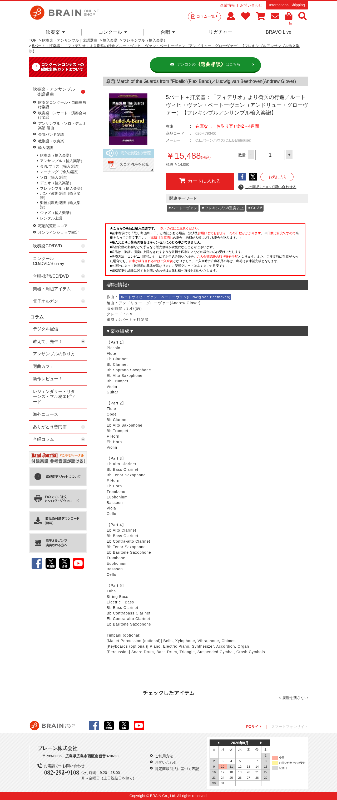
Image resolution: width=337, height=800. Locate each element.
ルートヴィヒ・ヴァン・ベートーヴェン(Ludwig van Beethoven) (175, 297)
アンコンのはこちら (208, 64)
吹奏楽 (55, 32)
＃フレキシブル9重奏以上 (222, 208)
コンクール (112, 32)
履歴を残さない (295, 698)
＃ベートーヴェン (182, 208)
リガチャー (220, 32)
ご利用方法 (164, 756)
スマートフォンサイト (289, 726)
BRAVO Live (278, 32)
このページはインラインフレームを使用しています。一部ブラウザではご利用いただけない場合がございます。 (205, 251)
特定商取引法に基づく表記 (177, 769)
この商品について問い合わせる (267, 187)
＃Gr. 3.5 (254, 208)
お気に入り (278, 177)
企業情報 (227, 5)
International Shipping (287, 5)
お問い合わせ (251, 5)
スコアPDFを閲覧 (134, 164)
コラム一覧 (206, 16)
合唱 (168, 32)
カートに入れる (200, 181)
